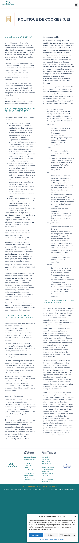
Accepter (35, 535)
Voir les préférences (67, 535)
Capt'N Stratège (25, 489)
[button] (75, 517)
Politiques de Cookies (46, 539)
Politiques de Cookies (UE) (47, 486)
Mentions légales (59, 539)
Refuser (51, 535)
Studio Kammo (69, 489)
